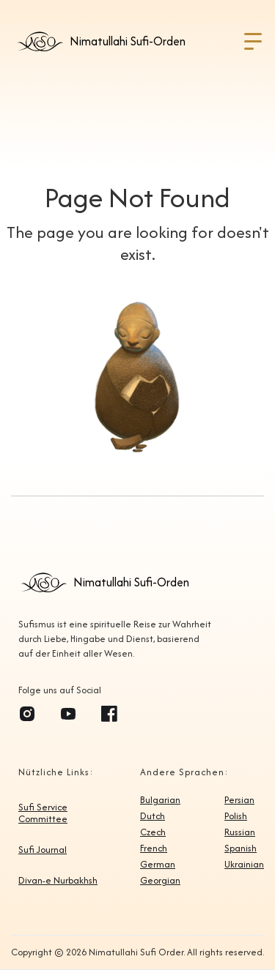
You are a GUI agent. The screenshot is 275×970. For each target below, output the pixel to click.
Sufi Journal (42, 850)
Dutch (152, 816)
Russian (239, 832)
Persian (239, 800)
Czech (153, 832)
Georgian (160, 881)
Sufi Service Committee (42, 813)
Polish (235, 816)
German (157, 864)
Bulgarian (160, 800)
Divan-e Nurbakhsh (58, 881)
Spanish (240, 848)
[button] (253, 42)
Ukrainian (244, 864)
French (153, 848)
